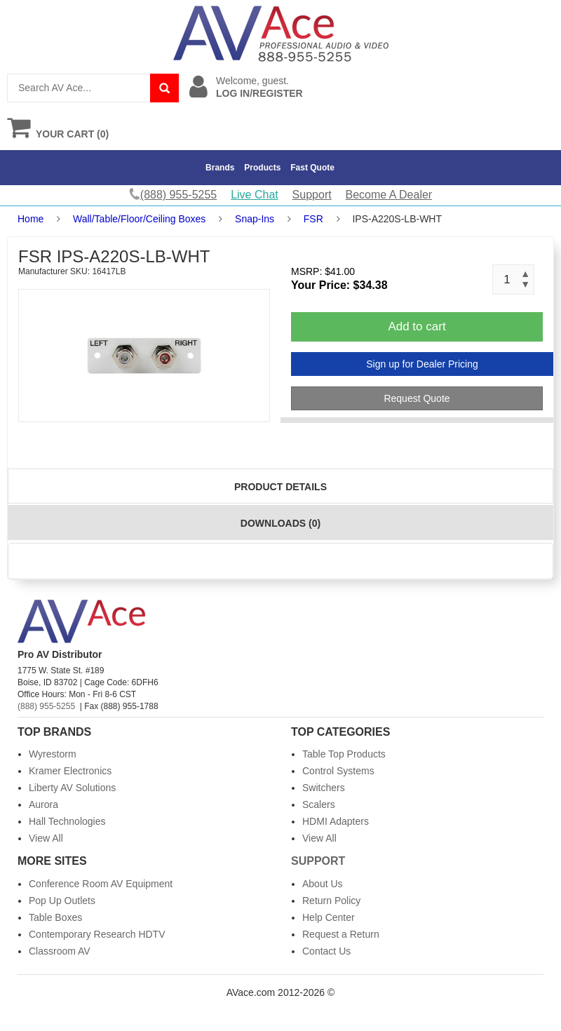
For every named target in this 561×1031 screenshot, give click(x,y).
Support (312, 195)
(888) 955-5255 (46, 706)
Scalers (318, 804)
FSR (313, 218)
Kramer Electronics (70, 770)
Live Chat (254, 195)
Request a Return (340, 934)
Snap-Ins (254, 218)
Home (30, 218)
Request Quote (417, 398)
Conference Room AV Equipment (101, 883)
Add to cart (416, 326)
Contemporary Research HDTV (97, 934)
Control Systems (338, 770)
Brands (219, 168)
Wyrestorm (52, 754)
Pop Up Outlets (62, 900)
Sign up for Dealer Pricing (422, 364)
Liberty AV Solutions (72, 787)
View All (46, 838)
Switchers (323, 787)
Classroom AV (59, 951)
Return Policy (331, 900)
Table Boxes (55, 917)
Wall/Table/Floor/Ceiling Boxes (139, 218)
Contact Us (326, 951)
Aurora (43, 804)
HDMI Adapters (335, 821)
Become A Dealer (389, 195)
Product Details (280, 486)
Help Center (328, 917)
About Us (322, 883)
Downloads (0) (280, 523)
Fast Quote (312, 168)
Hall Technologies (67, 821)
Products (262, 168)
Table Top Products (344, 754)
